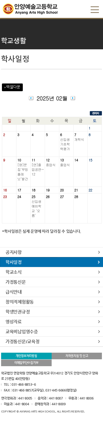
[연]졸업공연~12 (38, 169)
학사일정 (13, 262)
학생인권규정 (17, 311)
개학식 (79, 139)
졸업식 (65, 164)
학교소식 (13, 272)
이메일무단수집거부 (26, 363)
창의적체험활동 (19, 301)
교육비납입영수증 (21, 331)
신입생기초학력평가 (65, 144)
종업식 (50, 164)
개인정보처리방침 (26, 356)
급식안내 (13, 292)
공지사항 (13, 252)
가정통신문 (15, 282)
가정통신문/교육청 (22, 341)
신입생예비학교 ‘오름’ (36, 208)
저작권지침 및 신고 (76, 356)
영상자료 (13, 321)
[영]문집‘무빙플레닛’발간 (22, 171)
